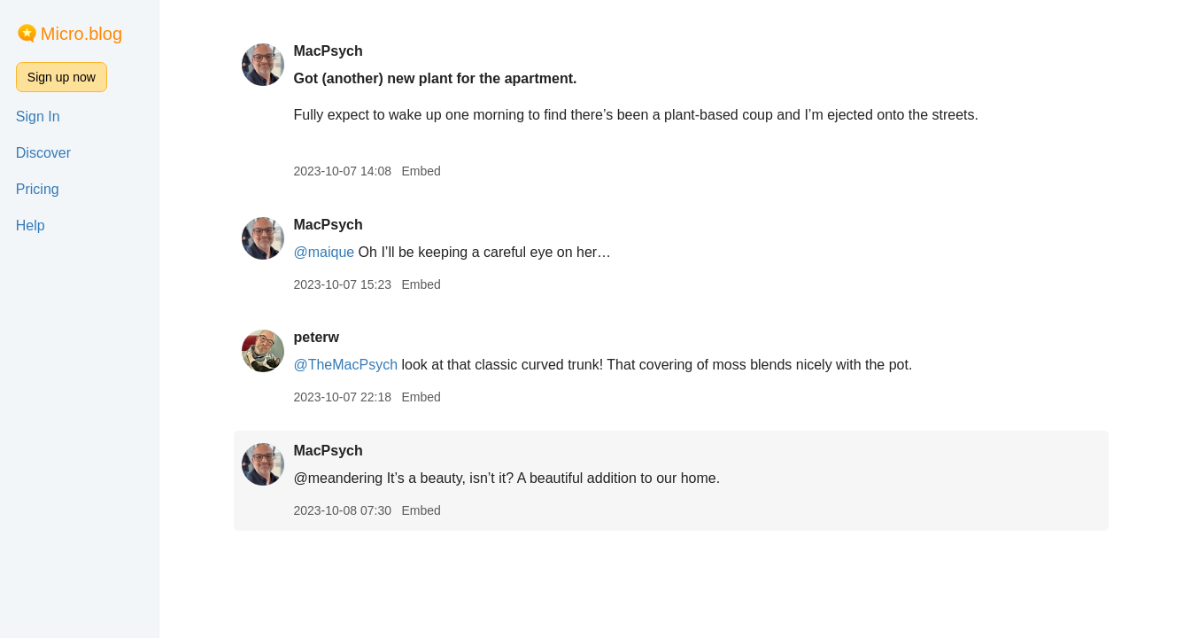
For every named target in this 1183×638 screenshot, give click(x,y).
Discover (43, 152)
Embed (420, 171)
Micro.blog (81, 33)
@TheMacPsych (345, 364)
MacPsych (327, 50)
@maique (323, 252)
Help (30, 225)
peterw (316, 337)
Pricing (37, 189)
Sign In (38, 116)
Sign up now (61, 77)
